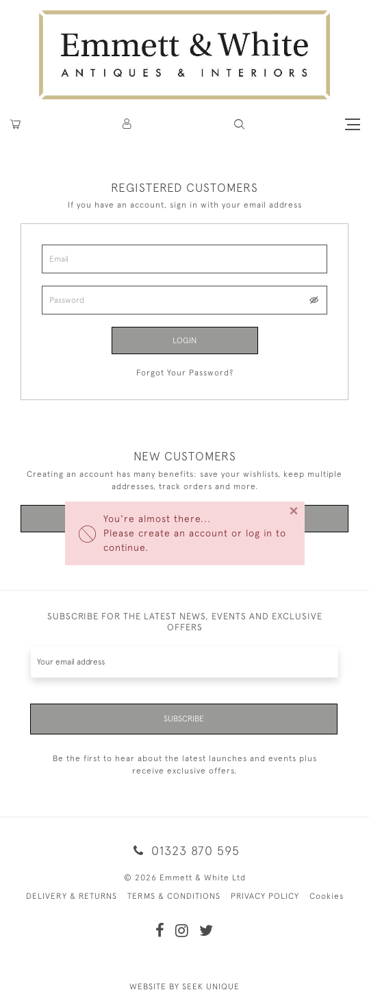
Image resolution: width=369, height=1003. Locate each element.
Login (184, 340)
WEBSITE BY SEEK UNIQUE (184, 986)
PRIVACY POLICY (265, 896)
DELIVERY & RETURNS (71, 896)
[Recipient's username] (184, 662)
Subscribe (184, 718)
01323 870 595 (184, 850)
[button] (239, 124)
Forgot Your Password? (184, 372)
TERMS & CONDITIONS (173, 896)
